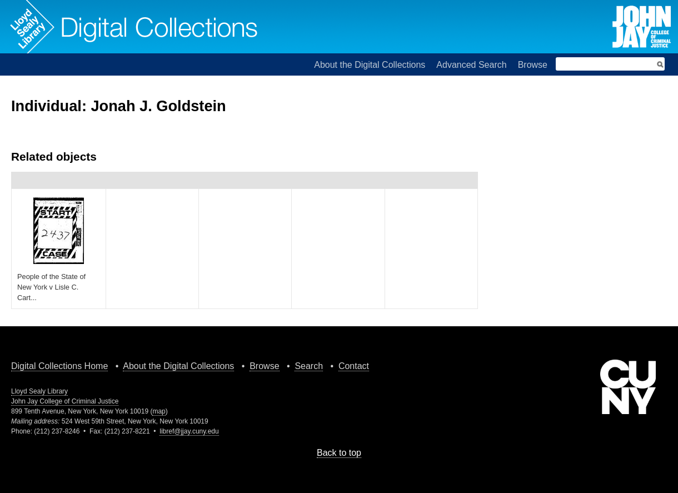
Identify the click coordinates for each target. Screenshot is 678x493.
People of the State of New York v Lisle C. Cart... (51, 287)
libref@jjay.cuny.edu (188, 431)
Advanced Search (471, 64)
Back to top (339, 452)
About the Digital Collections (369, 64)
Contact (353, 366)
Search (309, 366)
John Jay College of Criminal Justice (64, 401)
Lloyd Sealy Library (39, 391)
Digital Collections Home (59, 366)
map (158, 411)
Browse (532, 64)
